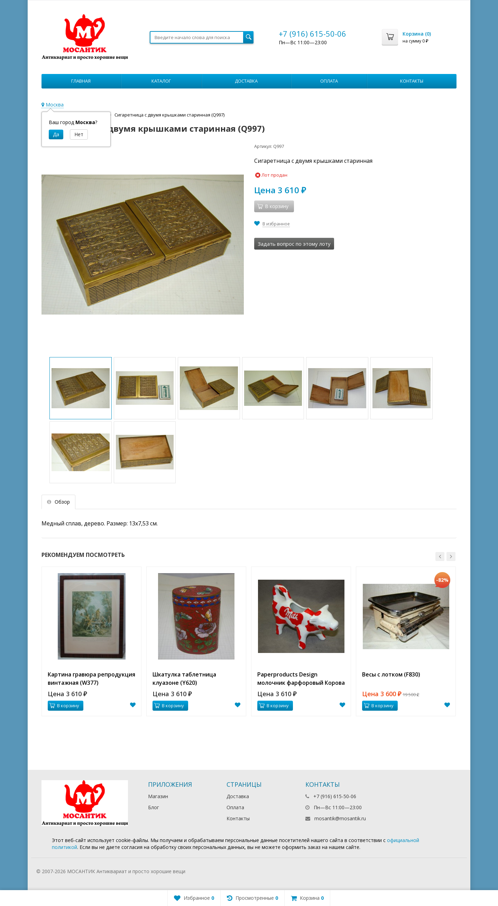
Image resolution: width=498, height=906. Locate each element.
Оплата (329, 81)
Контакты (411, 81)
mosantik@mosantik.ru (340, 818)
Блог (153, 807)
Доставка (246, 81)
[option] (91, 641)
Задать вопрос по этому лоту (294, 243)
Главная (81, 81)
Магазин (158, 796)
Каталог (161, 81)
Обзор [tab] (58, 501)
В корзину (64, 705)
